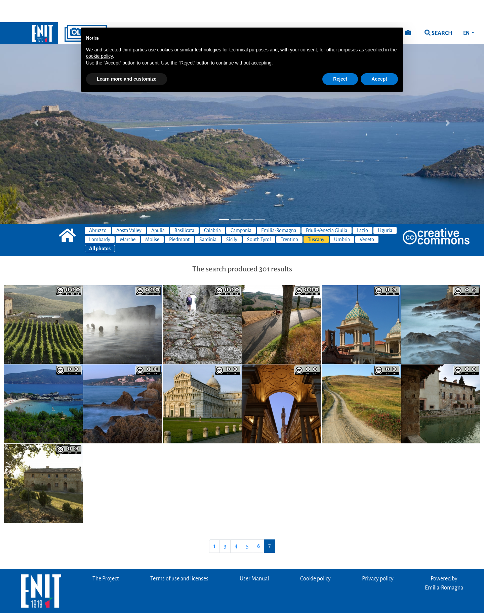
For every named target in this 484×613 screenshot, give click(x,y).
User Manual (254, 557)
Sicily (231, 217)
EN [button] (466, 10)
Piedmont (179, 217)
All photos (100, 226)
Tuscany (316, 217)
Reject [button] (340, 56)
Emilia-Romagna (278, 208)
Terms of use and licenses (179, 557)
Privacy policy (378, 557)
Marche (127, 217)
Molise (152, 217)
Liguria (385, 208)
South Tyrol (259, 217)
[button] (36, 101)
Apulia (158, 208)
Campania (241, 208)
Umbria (342, 217)
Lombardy (99, 217)
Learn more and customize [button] (126, 56)
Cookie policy (315, 557)
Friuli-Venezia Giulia (326, 208)
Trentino (289, 217)
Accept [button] (379, 56)
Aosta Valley (129, 208)
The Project (105, 557)
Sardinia (207, 217)
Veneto (367, 217)
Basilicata (184, 208)
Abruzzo (98, 208)
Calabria (212, 208)
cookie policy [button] (99, 34)
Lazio (362, 208)
